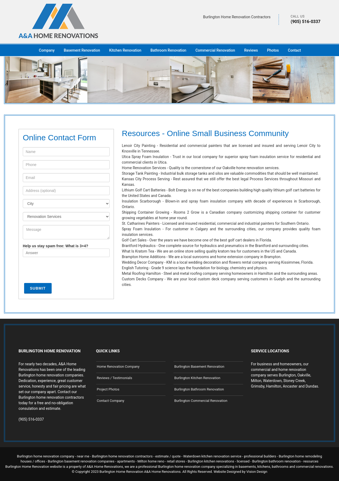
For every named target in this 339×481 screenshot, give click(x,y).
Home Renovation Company (118, 366)
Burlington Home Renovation (121, 472)
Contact (294, 50)
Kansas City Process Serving (146, 179)
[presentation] (63, 271)
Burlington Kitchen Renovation (197, 378)
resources (310, 461)
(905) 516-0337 (305, 21)
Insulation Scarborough (141, 201)
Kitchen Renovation (125, 50)
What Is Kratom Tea (138, 251)
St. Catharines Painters (140, 223)
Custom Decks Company (142, 279)
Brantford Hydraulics (139, 246)
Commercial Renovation (215, 50)
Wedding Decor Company (142, 262)
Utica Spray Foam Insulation (145, 157)
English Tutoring (135, 268)
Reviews (251, 50)
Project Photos (108, 389)
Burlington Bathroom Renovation (199, 389)
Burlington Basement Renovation (199, 366)
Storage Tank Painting (140, 173)
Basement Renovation (82, 50)
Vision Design (256, 472)
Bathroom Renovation (168, 50)
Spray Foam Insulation (141, 229)
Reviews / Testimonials (114, 378)
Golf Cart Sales (134, 240)
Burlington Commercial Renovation (200, 401)
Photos (273, 50)
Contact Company (110, 401)
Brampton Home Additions (144, 257)
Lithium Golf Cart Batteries (144, 190)
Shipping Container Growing (145, 212)
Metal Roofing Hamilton (141, 273)
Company (47, 50)
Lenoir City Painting (138, 145)
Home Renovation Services (144, 168)
